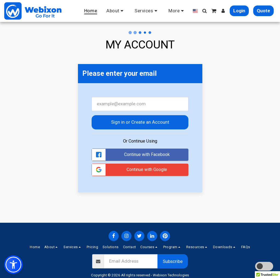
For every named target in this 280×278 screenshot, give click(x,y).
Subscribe (173, 261)
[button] (115, 11)
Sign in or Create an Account (140, 122)
